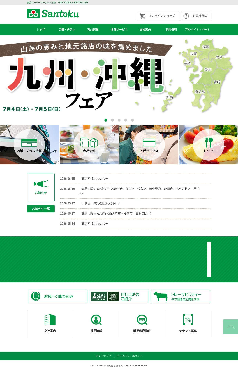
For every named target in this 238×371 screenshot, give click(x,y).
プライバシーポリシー (129, 355)
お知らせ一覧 (41, 208)
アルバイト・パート (197, 29)
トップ (40, 29)
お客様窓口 (200, 15)
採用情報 (171, 29)
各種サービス (119, 29)
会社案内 (145, 29)
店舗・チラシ (67, 29)
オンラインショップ (162, 15)
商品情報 (92, 29)
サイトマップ (103, 355)
